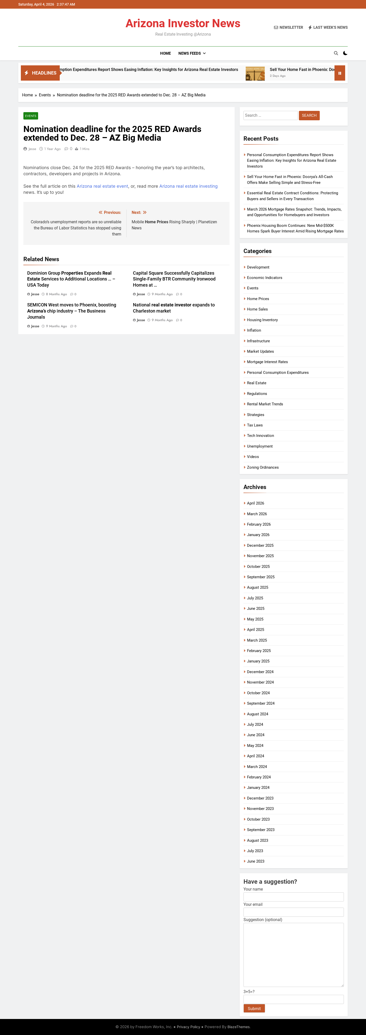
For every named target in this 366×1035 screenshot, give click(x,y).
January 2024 (258, 787)
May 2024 (255, 745)
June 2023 (255, 861)
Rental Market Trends (265, 404)
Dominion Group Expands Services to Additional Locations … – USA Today (71, 279)
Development (258, 267)
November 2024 (260, 682)
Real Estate (256, 383)
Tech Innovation (260, 435)
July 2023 (255, 851)
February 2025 (259, 650)
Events (30, 116)
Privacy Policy (188, 1027)
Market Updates (260, 351)
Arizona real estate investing (188, 186)
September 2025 (260, 577)
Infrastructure (258, 341)
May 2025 (255, 619)
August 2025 (257, 587)
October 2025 (258, 566)
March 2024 (257, 766)
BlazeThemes (238, 1027)
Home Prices (258, 299)
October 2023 (258, 819)
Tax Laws (255, 425)
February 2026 (259, 524)
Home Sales (257, 309)
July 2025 (255, 598)
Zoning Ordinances (263, 467)
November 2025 (260, 556)
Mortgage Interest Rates (267, 362)
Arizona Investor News (183, 23)
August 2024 (257, 714)
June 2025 (255, 608)
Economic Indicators (264, 277)
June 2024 (255, 735)
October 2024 (258, 693)
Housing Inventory (262, 320)
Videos (253, 456)
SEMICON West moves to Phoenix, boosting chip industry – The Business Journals (71, 311)
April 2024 (255, 756)
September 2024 (260, 703)
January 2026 (258, 535)
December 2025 (260, 545)
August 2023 (257, 840)
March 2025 (257, 640)
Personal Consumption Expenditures (278, 372)
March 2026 (257, 514)
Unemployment (260, 446)
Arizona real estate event (102, 186)
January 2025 (258, 661)
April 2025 (255, 629)
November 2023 (260, 808)
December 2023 (260, 798)
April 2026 (255, 503)
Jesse (32, 148)
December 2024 (260, 672)
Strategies (255, 414)
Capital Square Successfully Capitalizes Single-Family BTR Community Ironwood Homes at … (174, 279)
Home (165, 53)
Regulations (257, 393)
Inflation (254, 330)
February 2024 (259, 777)
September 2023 (260, 829)
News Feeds (189, 53)
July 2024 (255, 724)
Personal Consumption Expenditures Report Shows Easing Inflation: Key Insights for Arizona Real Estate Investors (162, 69)
